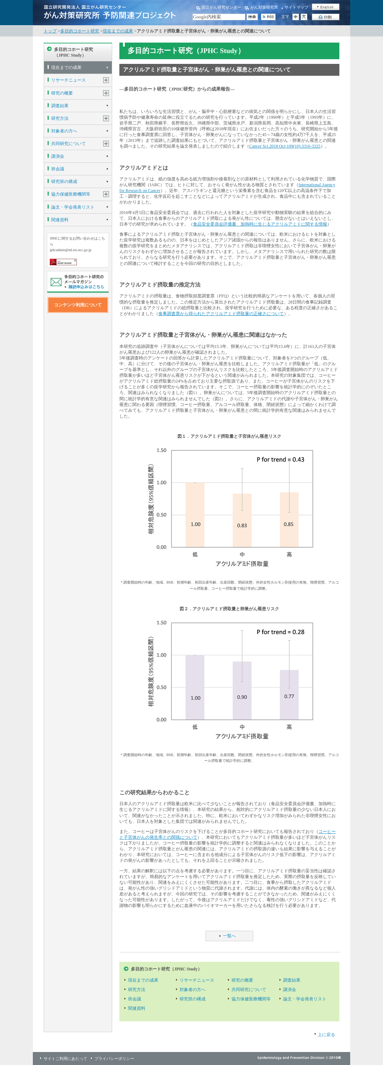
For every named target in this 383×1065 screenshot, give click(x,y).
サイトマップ (296, 7)
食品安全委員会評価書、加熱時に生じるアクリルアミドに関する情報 (260, 224)
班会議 (57, 168)
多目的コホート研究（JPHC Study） (73, 52)
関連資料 (60, 219)
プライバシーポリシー (114, 1058)
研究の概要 (62, 93)
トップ (50, 31)
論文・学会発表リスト (72, 207)
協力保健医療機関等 (70, 194)
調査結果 (60, 105)
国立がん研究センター (221, 7)
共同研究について (68, 143)
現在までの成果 (118, 31)
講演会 (57, 156)
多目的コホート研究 (79, 31)
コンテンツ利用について (78, 304)
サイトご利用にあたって (65, 1058)
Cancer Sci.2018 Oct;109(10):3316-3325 (285, 146)
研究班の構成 (64, 181)
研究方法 (60, 118)
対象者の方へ (64, 131)
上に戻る (326, 1034)
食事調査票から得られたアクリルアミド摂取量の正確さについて (221, 313)
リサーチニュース (68, 80)
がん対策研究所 (264, 7)
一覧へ (229, 935)
